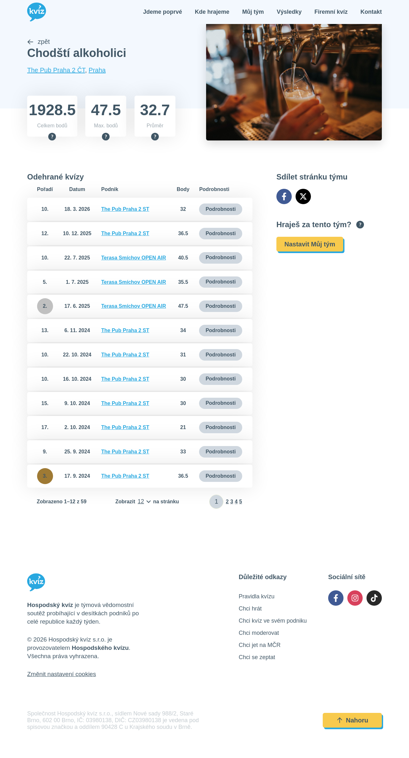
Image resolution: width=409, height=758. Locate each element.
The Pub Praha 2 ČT (56, 72)
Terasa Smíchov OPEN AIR (133, 259)
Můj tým (253, 13)
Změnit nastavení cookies (61, 676)
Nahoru (352, 722)
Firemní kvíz (331, 13)
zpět (38, 43)
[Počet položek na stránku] (147, 503)
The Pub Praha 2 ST (125, 211)
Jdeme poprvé (162, 13)
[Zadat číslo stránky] (216, 504)
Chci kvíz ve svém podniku (273, 622)
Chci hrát (250, 610)
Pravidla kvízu (256, 598)
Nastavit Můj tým (309, 246)
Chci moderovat (259, 635)
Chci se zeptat (257, 659)
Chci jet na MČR (260, 647)
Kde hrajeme (212, 13)
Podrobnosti (220, 211)
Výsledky (289, 13)
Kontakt (371, 13)
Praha (97, 72)
